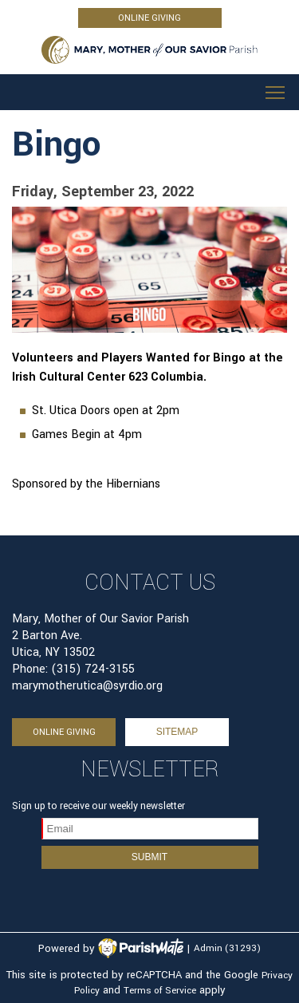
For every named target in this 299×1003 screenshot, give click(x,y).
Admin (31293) (227, 949)
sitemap (177, 731)
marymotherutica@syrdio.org (87, 685)
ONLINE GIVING (149, 18)
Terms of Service (160, 990)
